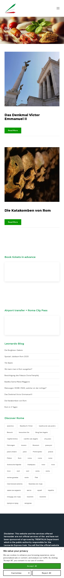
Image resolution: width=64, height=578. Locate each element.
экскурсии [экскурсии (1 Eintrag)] (28, 503)
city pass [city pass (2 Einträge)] (47, 439)
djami (10, 139)
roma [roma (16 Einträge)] (30, 458)
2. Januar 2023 (12, 111)
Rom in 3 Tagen (11, 407)
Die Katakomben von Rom (28, 210)
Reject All (46, 573)
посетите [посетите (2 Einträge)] (30, 497)
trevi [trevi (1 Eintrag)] (43, 465)
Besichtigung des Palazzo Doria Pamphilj (22, 375)
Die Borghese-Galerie (14, 350)
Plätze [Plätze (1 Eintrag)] (9, 458)
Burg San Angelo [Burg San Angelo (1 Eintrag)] (41, 432)
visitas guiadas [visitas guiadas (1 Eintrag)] (12, 477)
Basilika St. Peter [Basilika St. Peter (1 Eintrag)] (26, 426)
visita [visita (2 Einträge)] (37, 471)
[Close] (61, 549)
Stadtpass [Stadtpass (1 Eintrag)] (31, 465)
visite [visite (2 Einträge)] (26, 477)
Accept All (32, 566)
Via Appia (9, 363)
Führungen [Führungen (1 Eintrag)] (11, 445)
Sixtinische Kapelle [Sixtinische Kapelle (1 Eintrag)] (14, 465)
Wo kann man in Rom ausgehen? (18, 369)
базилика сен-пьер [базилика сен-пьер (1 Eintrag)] (35, 484)
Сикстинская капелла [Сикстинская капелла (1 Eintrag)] (14, 484)
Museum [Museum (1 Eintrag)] (36, 445)
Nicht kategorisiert (26, 139)
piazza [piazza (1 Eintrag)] (50, 452)
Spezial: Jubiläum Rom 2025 (17, 356)
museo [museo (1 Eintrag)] (23, 445)
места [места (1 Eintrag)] (29, 490)
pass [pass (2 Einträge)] (25, 452)
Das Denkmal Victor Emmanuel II (22, 117)
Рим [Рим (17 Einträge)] (36, 477)
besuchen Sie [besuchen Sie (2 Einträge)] (24, 432)
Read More (13, 130)
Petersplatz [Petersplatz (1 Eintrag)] (37, 452)
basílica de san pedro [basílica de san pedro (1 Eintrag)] (47, 426)
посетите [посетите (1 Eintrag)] (43, 497)
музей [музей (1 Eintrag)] (39, 490)
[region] (32, 562)
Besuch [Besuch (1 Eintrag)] (10, 432)
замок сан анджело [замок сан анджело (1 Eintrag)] (14, 490)
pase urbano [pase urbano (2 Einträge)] (12, 452)
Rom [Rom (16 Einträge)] (19, 458)
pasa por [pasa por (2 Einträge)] (48, 445)
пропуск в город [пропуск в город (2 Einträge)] (12, 503)
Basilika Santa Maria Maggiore (17, 382)
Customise (16, 573)
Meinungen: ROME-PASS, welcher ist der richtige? (26, 388)
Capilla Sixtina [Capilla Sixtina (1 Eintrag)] (12, 439)
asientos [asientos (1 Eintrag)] (10, 426)
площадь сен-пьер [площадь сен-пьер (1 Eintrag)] (14, 497)
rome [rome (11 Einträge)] (50, 458)
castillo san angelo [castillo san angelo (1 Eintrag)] (31, 439)
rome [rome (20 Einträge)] (40, 458)
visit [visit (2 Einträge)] (18, 471)
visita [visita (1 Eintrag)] (48, 471)
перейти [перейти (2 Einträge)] (51, 490)
